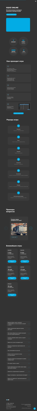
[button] (18, 25)
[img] (28, 399)
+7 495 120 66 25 (10, 403)
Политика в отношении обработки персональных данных (26, 404)
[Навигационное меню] (35, 1)
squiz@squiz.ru (9, 404)
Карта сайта (29, 406)
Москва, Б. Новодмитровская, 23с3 (11, 407)
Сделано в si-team (8, 408)
